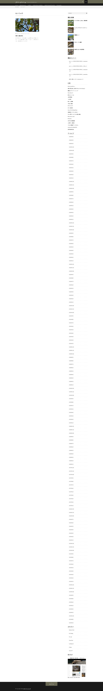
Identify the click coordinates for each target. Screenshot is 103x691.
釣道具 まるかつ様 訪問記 (79, 52)
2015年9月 (71, 554)
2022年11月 (71, 270)
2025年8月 (71, 161)
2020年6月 (71, 369)
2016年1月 (71, 540)
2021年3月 (71, 338)
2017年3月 (71, 499)
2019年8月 (71, 403)
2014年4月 (71, 608)
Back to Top (51, 683)
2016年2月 (71, 537)
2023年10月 (71, 233)
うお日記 (69, 103)
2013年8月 (71, 618)
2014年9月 (71, 595)
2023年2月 (71, 260)
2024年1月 (71, 222)
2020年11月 (71, 352)
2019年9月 (71, 400)
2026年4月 (71, 140)
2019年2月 (71, 420)
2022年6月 (71, 287)
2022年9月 (71, 277)
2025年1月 (71, 181)
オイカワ (27, 36)
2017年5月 (71, 492)
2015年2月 (71, 578)
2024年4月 (71, 212)
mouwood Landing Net (72, 131)
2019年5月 (71, 410)
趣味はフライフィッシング (73, 94)
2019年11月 (71, 393)
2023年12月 (71, 226)
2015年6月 (71, 564)
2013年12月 (71, 615)
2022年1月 (71, 304)
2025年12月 (71, 151)
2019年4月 (71, 414)
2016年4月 (71, 530)
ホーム (16, 6)
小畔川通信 (70, 101)
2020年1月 (71, 386)
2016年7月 (71, 519)
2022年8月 (71, 280)
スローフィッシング (27, 688)
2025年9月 (71, 157)
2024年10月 (71, 192)
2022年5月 (71, 291)
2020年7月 (71, 366)
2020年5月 (71, 373)
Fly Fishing (71, 632)
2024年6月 (71, 205)
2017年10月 (71, 475)
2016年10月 (71, 516)
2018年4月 (71, 455)
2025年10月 (71, 154)
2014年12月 (71, 584)
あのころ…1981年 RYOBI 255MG (76, 64)
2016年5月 (71, 526)
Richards (69, 122)
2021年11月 (71, 311)
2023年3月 (71, 256)
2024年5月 (71, 209)
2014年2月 (71, 612)
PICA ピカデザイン (71, 90)
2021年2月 (71, 342)
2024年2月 (71, 219)
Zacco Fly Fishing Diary (72, 114)
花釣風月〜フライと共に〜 (73, 116)
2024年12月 (71, 185)
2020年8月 (71, 362)
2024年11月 (71, 188)
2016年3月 (71, 533)
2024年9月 (71, 195)
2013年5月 (71, 622)
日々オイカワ (70, 109)
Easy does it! (70, 97)
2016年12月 (71, 509)
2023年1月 (71, 263)
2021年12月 (71, 308)
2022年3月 (71, 297)
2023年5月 (71, 250)
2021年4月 (71, 335)
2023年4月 (71, 253)
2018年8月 (71, 441)
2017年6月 (71, 489)
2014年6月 (71, 601)
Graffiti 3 (31, 6)
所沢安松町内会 (71, 133)
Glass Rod (71, 639)
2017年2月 (71, 502)
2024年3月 (71, 216)
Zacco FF (36, 22)
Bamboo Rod (71, 629)
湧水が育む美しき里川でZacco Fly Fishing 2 (76, 92)
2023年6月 (71, 246)
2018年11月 (71, 431)
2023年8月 (71, 239)
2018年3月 (71, 458)
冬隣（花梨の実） (20, 38)
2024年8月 (71, 198)
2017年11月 (71, 472)
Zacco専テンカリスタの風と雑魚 (74, 118)
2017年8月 (71, 482)
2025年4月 (71, 175)
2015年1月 (71, 581)
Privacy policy (65, 6)
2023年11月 (71, 229)
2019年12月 (71, 390)
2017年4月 (71, 496)
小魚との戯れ (70, 107)
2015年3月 (71, 574)
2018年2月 (71, 461)
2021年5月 (71, 332)
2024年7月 (71, 202)
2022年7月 (71, 284)
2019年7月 (71, 407)
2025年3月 (71, 178)
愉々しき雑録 (70, 105)
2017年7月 (71, 485)
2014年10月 (71, 591)
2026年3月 (71, 144)
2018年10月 (71, 434)
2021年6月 (71, 328)
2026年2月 (71, 147)
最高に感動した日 (72, 83)
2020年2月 (71, 383)
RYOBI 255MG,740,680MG (40, 6)
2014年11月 (71, 588)
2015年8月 (71, 557)
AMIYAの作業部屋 (71, 124)
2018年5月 (71, 451)
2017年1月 (71, 506)
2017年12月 (71, 468)
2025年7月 (71, 164)
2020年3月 (71, 379)
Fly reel (70, 636)
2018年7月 (71, 444)
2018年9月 (71, 437)
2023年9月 (71, 236)
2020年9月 (71, 359)
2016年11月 (71, 513)
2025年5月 (71, 171)
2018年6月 (71, 448)
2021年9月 (71, 318)
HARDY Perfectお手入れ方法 (54, 6)
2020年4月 (71, 376)
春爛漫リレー (76, 37)
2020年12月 (71, 349)
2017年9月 (71, 478)
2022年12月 (71, 267)
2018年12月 (71, 427)
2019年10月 (71, 397)
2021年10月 (71, 315)
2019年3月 (71, 417)
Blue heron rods (71, 120)
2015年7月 (71, 560)
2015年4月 (71, 571)
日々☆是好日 (70, 112)
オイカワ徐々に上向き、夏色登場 (80, 23)
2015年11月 (71, 547)
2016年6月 (71, 523)
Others (70, 646)
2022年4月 (71, 294)
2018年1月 (71, 465)
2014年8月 (71, 598)
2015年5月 (71, 567)
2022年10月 (71, 274)
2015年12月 (71, 543)
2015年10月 (71, 550)
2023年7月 (71, 243)
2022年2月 (71, 301)
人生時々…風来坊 (71, 127)
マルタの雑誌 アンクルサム (73, 129)
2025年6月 (71, 168)
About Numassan (23, 6)
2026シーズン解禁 (78, 45)
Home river (24, 36)
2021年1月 (71, 345)
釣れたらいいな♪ (71, 99)
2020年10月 (71, 356)
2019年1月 (71, 424)
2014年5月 (71, 605)
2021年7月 (71, 325)
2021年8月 (71, 321)
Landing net (71, 643)
